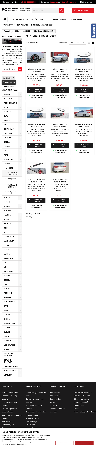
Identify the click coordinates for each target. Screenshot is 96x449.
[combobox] (12, 69)
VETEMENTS (8, 25)
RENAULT (7, 297)
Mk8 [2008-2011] (12, 179)
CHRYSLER (8, 133)
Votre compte (57, 386)
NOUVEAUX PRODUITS (8, 355)
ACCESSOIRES (75, 19)
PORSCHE (8, 293)
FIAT (5, 151)
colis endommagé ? (10, 392)
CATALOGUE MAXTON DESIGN (10, 88)
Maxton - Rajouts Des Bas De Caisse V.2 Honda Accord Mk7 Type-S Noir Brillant (36, 189)
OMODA (7, 280)
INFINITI (7, 219)
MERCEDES (8, 258)
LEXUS (6, 245)
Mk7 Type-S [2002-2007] (13, 173)
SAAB (6, 306)
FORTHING (8, 159)
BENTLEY (7, 111)
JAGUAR (7, 223)
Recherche (9, 82)
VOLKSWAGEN (9, 345)
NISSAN (7, 275)
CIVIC (8, 197)
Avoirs (52, 402)
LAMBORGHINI (9, 236)
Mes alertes (54, 412)
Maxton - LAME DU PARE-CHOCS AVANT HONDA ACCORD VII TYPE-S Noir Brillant (60, 78)
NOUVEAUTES (22, 25)
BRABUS (7, 120)
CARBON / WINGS (58, 19)
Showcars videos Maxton (36, 412)
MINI (6, 267)
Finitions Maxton (32, 415)
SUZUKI (7, 332)
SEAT (6, 310)
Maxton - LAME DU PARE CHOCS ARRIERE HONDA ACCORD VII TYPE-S (36, 77)
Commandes (55, 399)
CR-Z (8, 202)
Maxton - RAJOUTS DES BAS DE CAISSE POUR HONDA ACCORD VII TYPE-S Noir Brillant (84, 133)
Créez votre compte (68, 2)
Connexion (54, 2)
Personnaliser (64, 443)
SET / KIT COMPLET (39, 19)
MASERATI (8, 249)
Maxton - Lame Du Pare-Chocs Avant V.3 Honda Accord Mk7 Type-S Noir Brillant (36, 133)
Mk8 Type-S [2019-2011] (12, 186)
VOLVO (7, 349)
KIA (5, 232)
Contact (6, 2)
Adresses (54, 405)
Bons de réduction (57, 409)
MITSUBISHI (8, 271)
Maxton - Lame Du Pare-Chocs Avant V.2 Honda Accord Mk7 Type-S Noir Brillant (84, 78)
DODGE (7, 146)
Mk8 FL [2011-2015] (12, 192)
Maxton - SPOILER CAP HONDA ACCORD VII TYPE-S (60, 187)
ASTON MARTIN (10, 103)
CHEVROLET (9, 129)
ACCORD (9, 168)
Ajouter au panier (35, 90)
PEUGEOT (7, 288)
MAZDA (7, 254)
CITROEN (7, 137)
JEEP (6, 228)
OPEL (6, 284)
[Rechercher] (48, 10)
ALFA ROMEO (9, 98)
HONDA (7, 164)
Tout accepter (84, 443)
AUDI (6, 107)
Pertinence (78, 42)
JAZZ (8, 206)
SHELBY (7, 314)
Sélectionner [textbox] (9, 69)
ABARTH (7, 94)
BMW (6, 116)
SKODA (7, 319)
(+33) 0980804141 (29, 2)
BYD (5, 124)
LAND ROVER (9, 241)
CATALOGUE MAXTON (18, 19)
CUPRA (7, 142)
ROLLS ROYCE (9, 301)
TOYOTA (7, 341)
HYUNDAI (7, 215)
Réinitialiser (8, 78)
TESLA (6, 336)
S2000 (8, 210)
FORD (6, 155)
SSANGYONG (9, 323)
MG (5, 262)
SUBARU (7, 328)
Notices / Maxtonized (41, 25)
